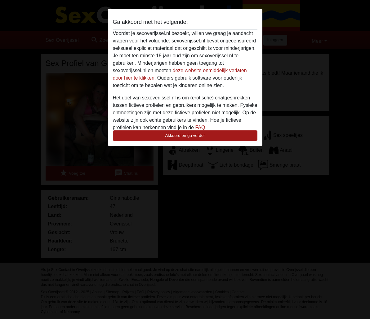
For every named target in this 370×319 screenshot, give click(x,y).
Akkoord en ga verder (185, 135)
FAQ (200, 127)
